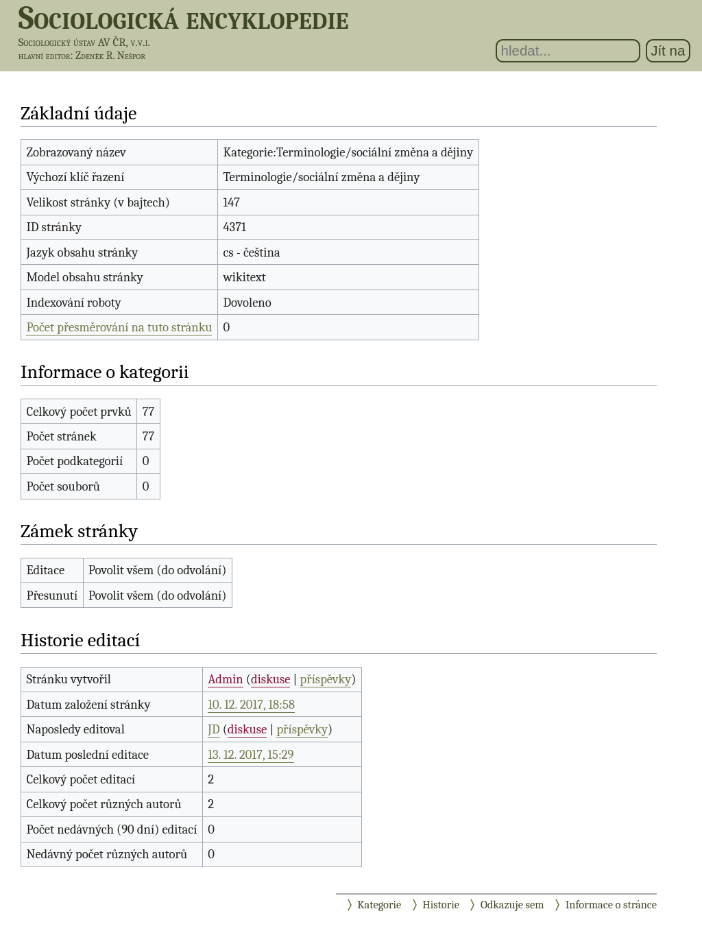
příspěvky (326, 679)
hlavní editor (45, 55)
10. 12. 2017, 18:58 (251, 704)
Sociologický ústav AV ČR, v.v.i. (84, 42)
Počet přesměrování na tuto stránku (119, 327)
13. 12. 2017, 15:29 (250, 754)
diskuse (270, 679)
